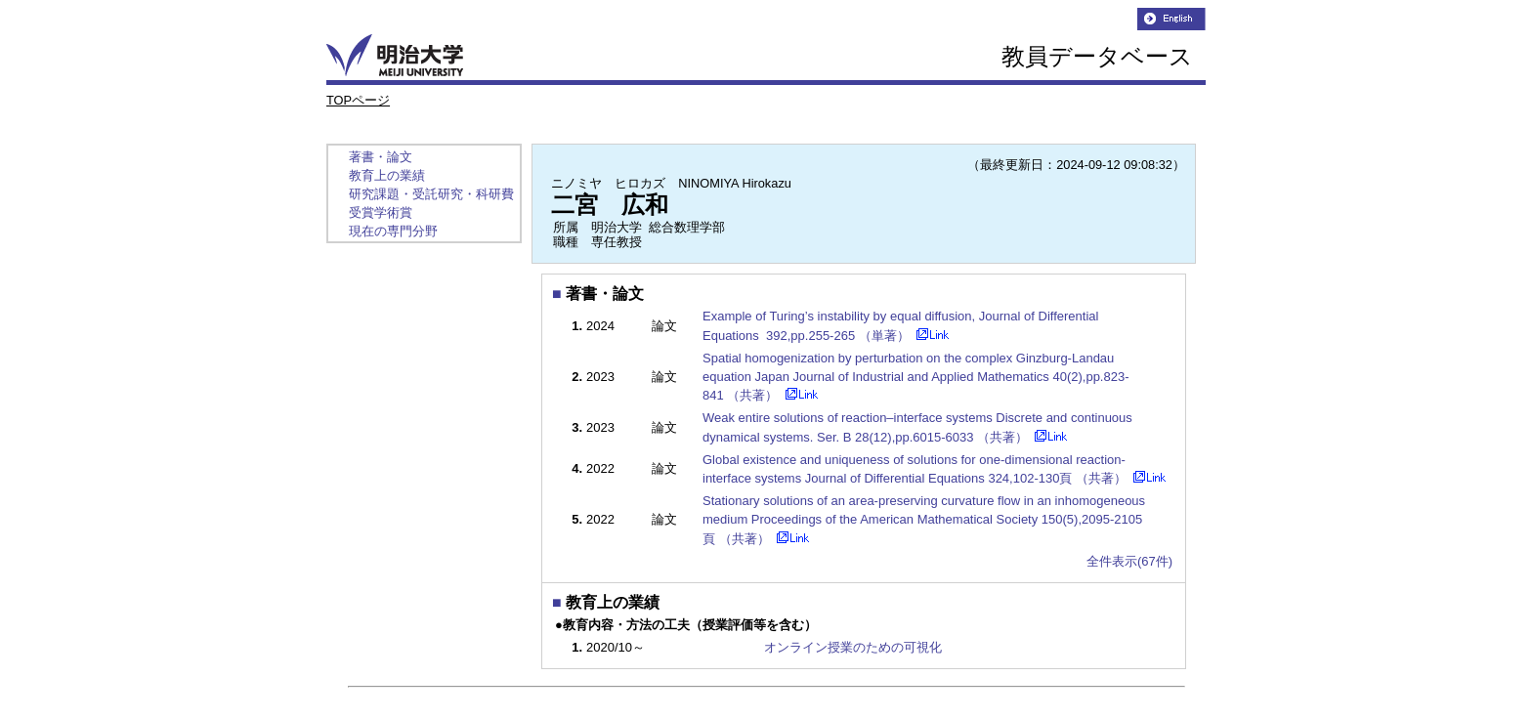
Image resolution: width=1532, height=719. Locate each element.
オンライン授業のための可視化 (853, 647)
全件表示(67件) (1129, 561)
